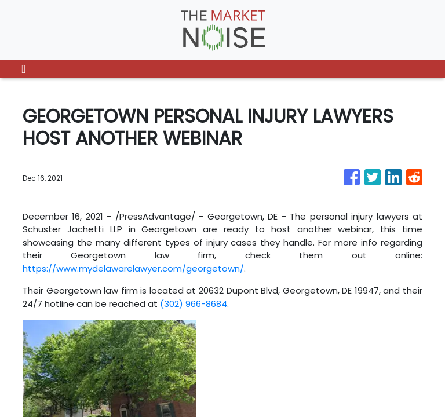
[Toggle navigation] (23, 69)
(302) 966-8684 (193, 304)
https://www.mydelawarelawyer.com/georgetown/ (133, 268)
